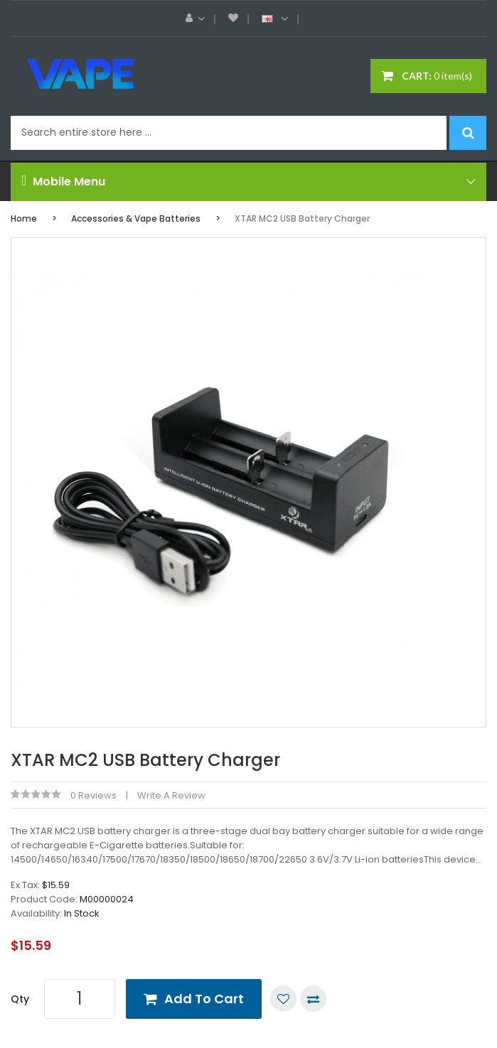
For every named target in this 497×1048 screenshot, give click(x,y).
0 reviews (93, 795)
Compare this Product (313, 998)
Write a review (171, 795)
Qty (20, 999)
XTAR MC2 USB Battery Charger (302, 218)
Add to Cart (204, 999)
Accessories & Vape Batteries (136, 218)
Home (24, 218)
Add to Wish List (283, 998)
